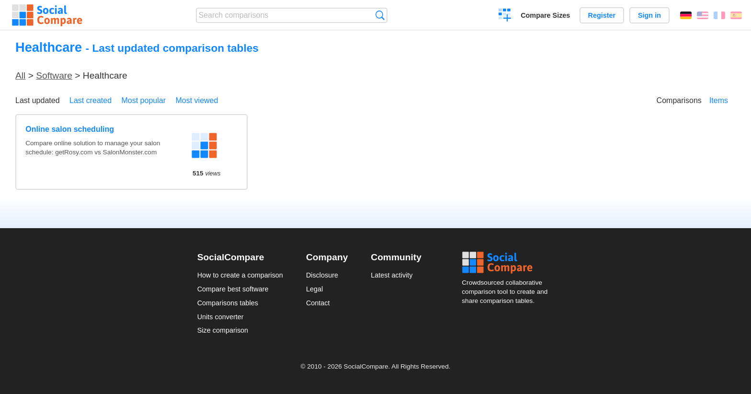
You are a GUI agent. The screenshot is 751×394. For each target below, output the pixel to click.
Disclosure (322, 275)
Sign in (649, 15)
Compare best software (233, 289)
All (20, 75)
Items (718, 100)
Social (508, 262)
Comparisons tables (227, 303)
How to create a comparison (240, 275)
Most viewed (196, 100)
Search (380, 15)
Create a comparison (505, 16)
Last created (90, 100)
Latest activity (391, 275)
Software (54, 75)
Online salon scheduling (69, 129)
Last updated (37, 100)
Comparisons (679, 100)
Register (602, 15)
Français (719, 15)
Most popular (144, 100)
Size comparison (222, 330)
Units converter (220, 317)
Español (736, 15)
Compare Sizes (545, 15)
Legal (314, 289)
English (702, 15)
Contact (318, 303)
